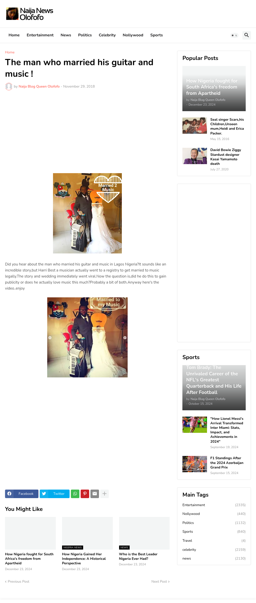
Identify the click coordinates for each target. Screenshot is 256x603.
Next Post (159, 581)
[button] (234, 35)
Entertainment (40, 35)
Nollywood (133, 35)
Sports (156, 35)
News (66, 35)
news (214, 558)
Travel (214, 540)
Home (14, 35)
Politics (85, 35)
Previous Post (18, 581)
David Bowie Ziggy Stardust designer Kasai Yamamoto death (225, 157)
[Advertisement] (87, 132)
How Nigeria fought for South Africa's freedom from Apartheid (29, 559)
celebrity (214, 549)
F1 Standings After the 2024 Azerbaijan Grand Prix (226, 463)
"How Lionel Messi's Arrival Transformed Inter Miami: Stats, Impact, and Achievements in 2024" (226, 430)
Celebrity (107, 35)
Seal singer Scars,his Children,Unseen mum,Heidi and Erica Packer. (227, 126)
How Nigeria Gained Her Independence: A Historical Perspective (84, 559)
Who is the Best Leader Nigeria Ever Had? (138, 556)
